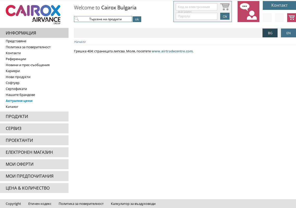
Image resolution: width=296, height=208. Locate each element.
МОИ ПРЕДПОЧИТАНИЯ (29, 176)
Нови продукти (18, 76)
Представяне (16, 41)
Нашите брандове (20, 94)
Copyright (13, 203)
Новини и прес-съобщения (28, 65)
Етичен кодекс (39, 203)
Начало (79, 41)
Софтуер (12, 82)
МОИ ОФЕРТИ (19, 164)
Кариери (13, 70)
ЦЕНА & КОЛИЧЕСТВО (28, 188)
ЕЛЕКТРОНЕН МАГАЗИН (29, 152)
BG (270, 33)
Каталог (12, 106)
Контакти (13, 53)
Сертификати (16, 88)
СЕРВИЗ (13, 128)
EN (288, 33)
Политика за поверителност (28, 47)
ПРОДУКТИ (17, 116)
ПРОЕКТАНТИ (19, 140)
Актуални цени (19, 100)
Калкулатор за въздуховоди (133, 203)
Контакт (279, 5)
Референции (16, 59)
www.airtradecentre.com (172, 51)
